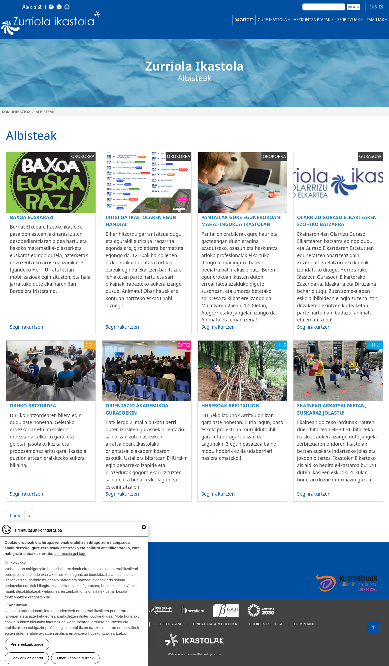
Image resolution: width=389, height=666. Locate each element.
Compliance (306, 624)
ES (381, 7)
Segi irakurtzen (26, 326)
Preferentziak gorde (27, 644)
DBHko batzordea (33, 405)
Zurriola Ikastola (62, 24)
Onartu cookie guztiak (75, 658)
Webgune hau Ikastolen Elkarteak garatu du (194, 654)
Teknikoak (17, 563)
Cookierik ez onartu (27, 658)
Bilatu (353, 6)
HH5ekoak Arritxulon (230, 405)
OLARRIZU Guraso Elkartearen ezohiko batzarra (337, 221)
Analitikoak (18, 605)
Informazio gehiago (70, 553)
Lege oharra (168, 624)
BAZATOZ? (244, 20)
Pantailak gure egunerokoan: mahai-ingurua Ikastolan (241, 221)
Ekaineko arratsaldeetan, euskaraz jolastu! (331, 409)
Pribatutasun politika (215, 624)
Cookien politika (265, 624)
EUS (373, 7)
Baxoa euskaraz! (31, 217)
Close (144, 527)
